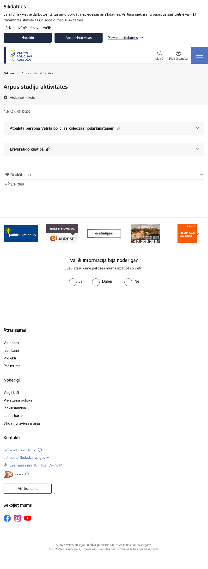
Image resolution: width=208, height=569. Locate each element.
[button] (118, 128)
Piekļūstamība (15, 408)
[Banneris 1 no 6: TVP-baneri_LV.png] (21, 233)
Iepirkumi (11, 350)
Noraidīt (27, 37)
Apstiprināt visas (79, 37)
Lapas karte (13, 415)
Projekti (10, 358)
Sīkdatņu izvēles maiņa (22, 423)
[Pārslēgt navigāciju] (199, 55)
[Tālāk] (197, 233)
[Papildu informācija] (40, 450)
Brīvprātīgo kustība (29, 149)
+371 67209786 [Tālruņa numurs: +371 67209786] (22, 450)
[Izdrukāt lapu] (104, 174)
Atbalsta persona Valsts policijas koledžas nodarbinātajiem (65, 128)
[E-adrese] (13, 474)
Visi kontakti (27, 488)
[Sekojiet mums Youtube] (27, 518)
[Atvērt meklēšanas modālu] (160, 56)
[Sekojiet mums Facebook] (7, 518)
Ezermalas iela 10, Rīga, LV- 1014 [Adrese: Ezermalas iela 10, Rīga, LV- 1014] (36, 465)
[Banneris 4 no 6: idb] (145, 233)
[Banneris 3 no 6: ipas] (104, 233)
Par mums (12, 366)
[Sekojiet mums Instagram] (17, 518)
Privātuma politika (18, 400)
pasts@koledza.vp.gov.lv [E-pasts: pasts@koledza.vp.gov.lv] (29, 457)
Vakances (11, 342)
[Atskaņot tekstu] (22, 97)
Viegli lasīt (11, 392)
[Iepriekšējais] (10, 233)
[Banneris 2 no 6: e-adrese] (62, 233)
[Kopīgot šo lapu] (104, 184)
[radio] (75, 281)
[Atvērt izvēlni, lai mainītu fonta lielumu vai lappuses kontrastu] (178, 56)
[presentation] (104, 304)
